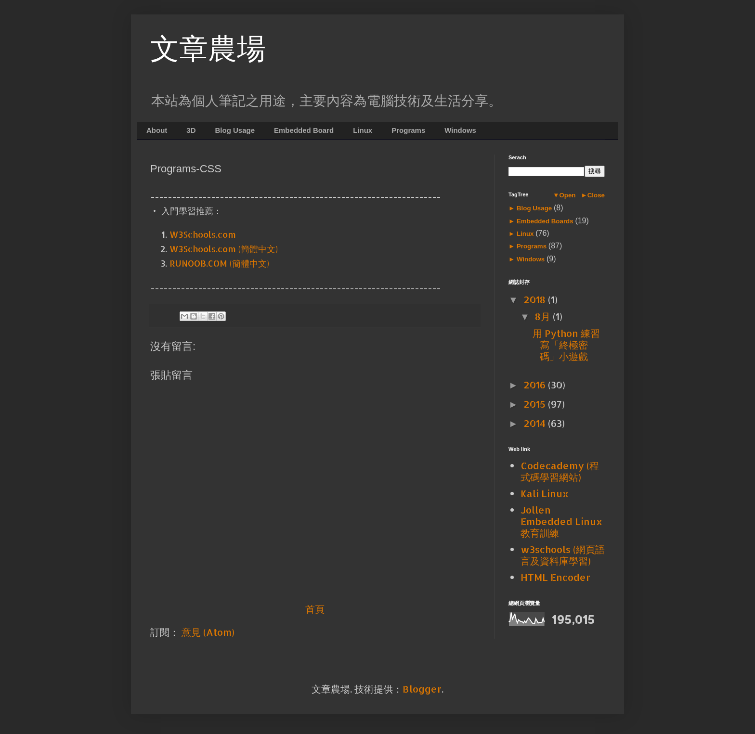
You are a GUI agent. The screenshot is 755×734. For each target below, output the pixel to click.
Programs (408, 130)
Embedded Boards (545, 221)
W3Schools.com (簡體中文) (223, 248)
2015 (535, 404)
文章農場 (208, 49)
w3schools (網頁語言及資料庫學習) (563, 555)
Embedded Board (304, 130)
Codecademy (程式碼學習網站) (560, 471)
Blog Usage (235, 130)
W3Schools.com (202, 234)
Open (567, 195)
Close (596, 195)
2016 (535, 384)
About (156, 130)
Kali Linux (545, 493)
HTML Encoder (555, 577)
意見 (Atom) (208, 632)
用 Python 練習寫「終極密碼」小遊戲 (566, 344)
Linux (362, 130)
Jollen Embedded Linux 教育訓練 (561, 521)
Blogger (422, 688)
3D (190, 130)
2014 (535, 423)
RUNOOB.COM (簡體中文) (219, 263)
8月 (544, 316)
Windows (460, 130)
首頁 (315, 609)
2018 (535, 299)
